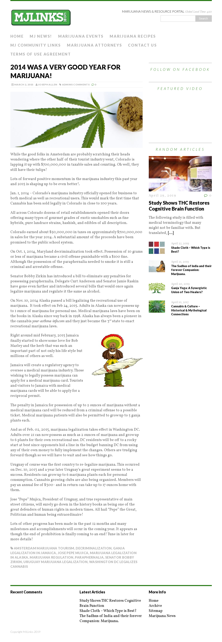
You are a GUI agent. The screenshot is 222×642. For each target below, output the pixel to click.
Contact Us (142, 45)
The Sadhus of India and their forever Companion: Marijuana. (191, 270)
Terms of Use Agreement (40, 54)
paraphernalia (89, 557)
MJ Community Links (35, 45)
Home (17, 36)
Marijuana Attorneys (94, 45)
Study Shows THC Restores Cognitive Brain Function (179, 206)
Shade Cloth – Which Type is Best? (108, 611)
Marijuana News (162, 616)
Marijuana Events (81, 36)
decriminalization (94, 548)
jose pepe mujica (73, 553)
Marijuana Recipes (133, 36)
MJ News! (41, 36)
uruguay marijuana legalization (55, 562)
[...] (171, 233)
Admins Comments (76, 84)
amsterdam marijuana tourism (44, 548)
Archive (155, 605)
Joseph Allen (47, 84)
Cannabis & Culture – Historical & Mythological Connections (189, 310)
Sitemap (156, 611)
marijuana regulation (51, 557)
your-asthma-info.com (48, 321)
